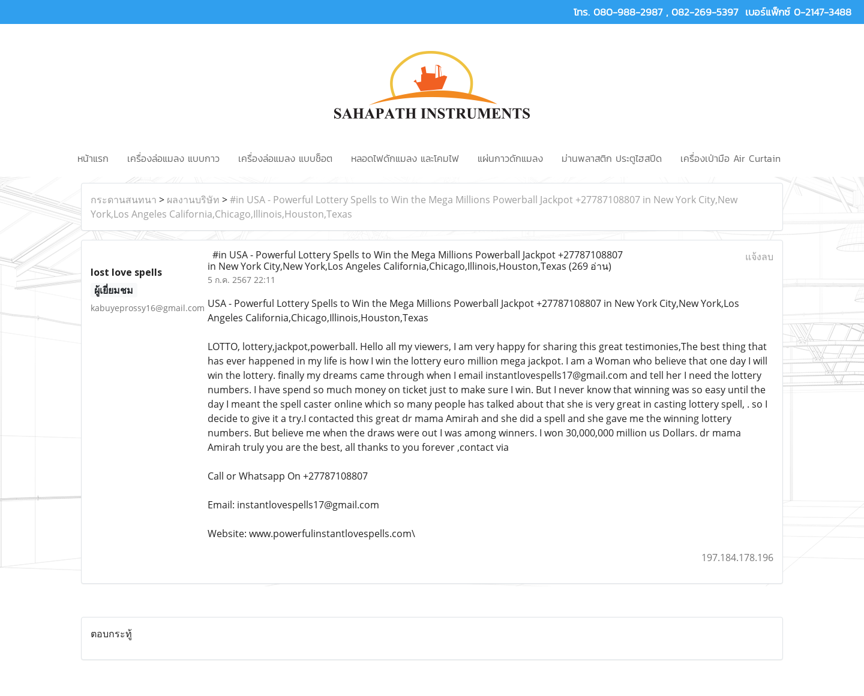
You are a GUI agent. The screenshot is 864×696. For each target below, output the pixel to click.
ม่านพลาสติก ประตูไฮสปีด (612, 158)
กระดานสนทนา (124, 199)
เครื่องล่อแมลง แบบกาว (173, 158)
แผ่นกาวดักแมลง (510, 158)
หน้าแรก (93, 158)
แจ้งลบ (759, 256)
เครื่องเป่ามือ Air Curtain (730, 158)
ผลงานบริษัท (193, 199)
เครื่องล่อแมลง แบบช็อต (285, 158)
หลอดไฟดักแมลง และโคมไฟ (405, 158)
